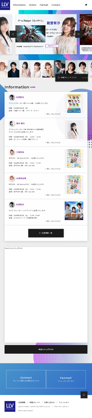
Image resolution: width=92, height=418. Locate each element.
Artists (32, 5)
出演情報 (21, 402)
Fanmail (44, 5)
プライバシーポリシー (61, 407)
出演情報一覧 (47, 233)
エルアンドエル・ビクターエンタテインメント (34, 407)
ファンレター (64, 402)
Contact (56, 5)
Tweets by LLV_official (13, 248)
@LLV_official (46, 349)
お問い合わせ (49, 402)
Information (19, 5)
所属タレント (34, 402)
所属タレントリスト (67, 77)
